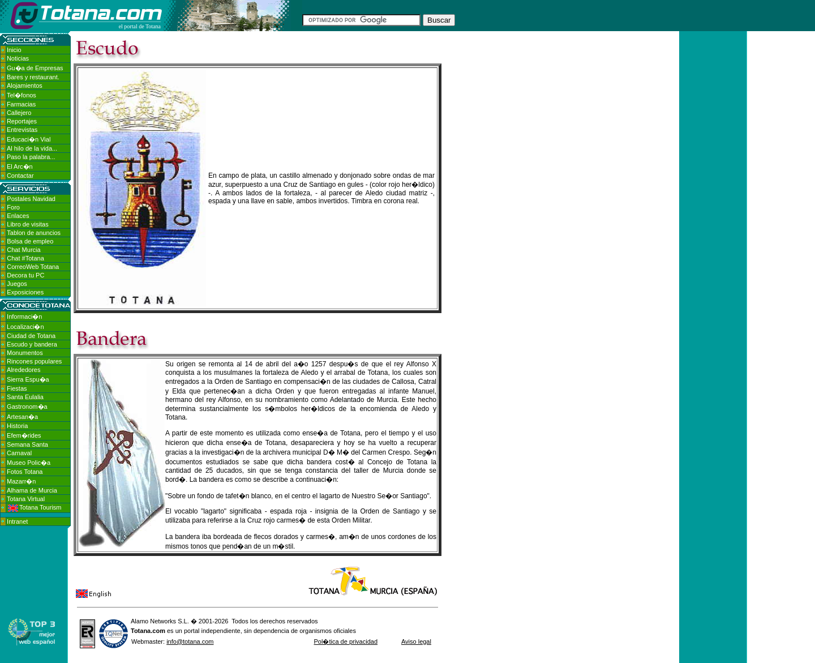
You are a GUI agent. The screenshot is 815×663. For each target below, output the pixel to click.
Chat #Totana (25, 258)
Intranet (17, 521)
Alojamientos (24, 85)
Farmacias (21, 104)
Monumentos (25, 352)
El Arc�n (20, 166)
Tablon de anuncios (34, 232)
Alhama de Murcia (32, 490)
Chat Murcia (23, 249)
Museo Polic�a (28, 462)
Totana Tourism (34, 507)
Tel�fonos (21, 95)
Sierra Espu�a (28, 379)
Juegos (17, 283)
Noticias (18, 58)
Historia (17, 425)
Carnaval (19, 453)
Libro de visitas (27, 224)
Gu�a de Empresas (35, 68)
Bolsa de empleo (30, 241)
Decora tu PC (25, 275)
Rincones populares (34, 361)
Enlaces (18, 215)
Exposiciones (25, 292)
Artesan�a (22, 416)
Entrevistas (22, 129)
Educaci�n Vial (28, 139)
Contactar (20, 175)
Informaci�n (24, 316)
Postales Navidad (31, 198)
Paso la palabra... (31, 156)
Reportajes (22, 121)
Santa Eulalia (25, 396)
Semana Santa (27, 444)
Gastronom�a (27, 406)
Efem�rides (24, 435)
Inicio (14, 49)
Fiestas (17, 388)
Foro (13, 207)
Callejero (19, 112)
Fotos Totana (24, 471)
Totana (141, 630)
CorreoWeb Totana (33, 266)
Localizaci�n (25, 326)
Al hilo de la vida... (32, 148)
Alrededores (23, 369)
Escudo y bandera (32, 344)
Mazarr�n (21, 481)
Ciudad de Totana (31, 335)
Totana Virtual (26, 498)
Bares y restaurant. (33, 77)
